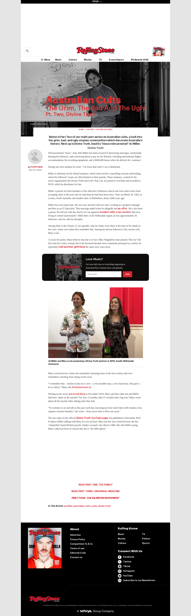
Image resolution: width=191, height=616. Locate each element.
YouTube (125, 576)
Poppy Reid (37, 167)
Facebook (126, 557)
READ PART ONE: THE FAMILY (96, 485)
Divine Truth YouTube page (92, 418)
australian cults (81, 506)
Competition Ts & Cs (81, 544)
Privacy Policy (77, 539)
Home (81, 129)
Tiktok (124, 566)
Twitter (124, 562)
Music (58, 60)
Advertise (75, 535)
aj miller (68, 506)
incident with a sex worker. (115, 212)
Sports (146, 543)
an (122, 208)
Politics (146, 539)
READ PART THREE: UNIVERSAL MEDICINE (95, 491)
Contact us (76, 557)
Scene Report (116, 60)
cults (94, 506)
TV (100, 60)
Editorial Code (78, 553)
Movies (88, 60)
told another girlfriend (71, 247)
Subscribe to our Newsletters (136, 580)
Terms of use (77, 548)
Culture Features (104, 129)
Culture (73, 60)
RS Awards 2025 (139, 60)
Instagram (126, 571)
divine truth (104, 506)
